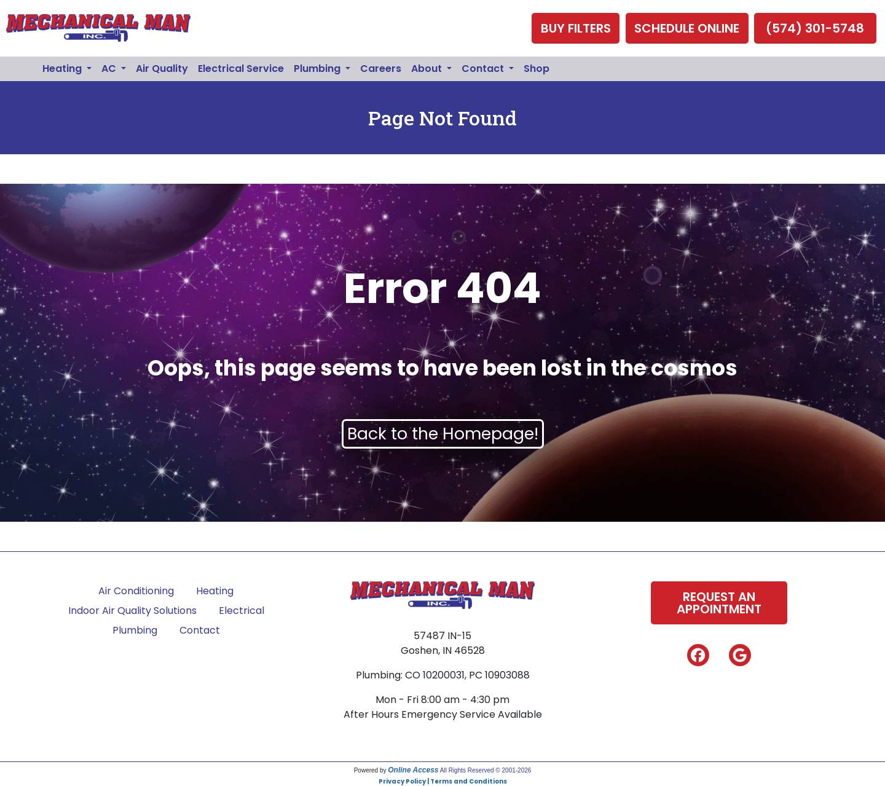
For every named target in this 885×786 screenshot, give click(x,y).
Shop (536, 68)
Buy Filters (576, 28)
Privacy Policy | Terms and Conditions (443, 781)
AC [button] (110, 68)
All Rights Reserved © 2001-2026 (486, 770)
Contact (199, 630)
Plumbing (134, 630)
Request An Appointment (719, 603)
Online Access (413, 770)
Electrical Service (241, 68)
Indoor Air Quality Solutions (132, 610)
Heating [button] (63, 68)
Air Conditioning (136, 591)
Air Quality (162, 68)
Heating (215, 591)
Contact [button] (484, 68)
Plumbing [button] (318, 68)
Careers (380, 68)
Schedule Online (686, 28)
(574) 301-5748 (815, 28)
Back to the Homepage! (442, 433)
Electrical (241, 610)
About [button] (427, 68)
